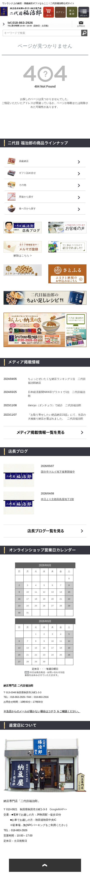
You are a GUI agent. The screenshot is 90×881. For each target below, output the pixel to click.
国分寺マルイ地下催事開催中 (58, 471)
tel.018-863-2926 (29, 24)
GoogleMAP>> (58, 809)
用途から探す (26, 196)
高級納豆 (24, 161)
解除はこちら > (22, 255)
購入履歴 (72, 12)
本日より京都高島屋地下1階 (57, 499)
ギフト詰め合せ (27, 173)
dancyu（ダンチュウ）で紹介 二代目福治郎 (54, 405)
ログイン (60, 12)
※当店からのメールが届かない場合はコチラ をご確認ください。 (41, 711)
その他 (22, 185)
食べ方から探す (27, 208)
